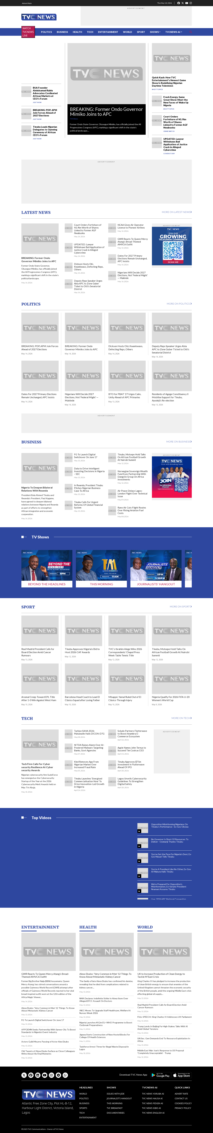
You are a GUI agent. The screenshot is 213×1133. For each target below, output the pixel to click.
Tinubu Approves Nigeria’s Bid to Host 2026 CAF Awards (82, 650)
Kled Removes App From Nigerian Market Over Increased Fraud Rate (86, 764)
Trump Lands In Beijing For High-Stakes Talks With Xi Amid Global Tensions (162, 1027)
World (127, 32)
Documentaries (115, 1112)
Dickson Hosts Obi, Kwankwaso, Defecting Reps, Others (88, 267)
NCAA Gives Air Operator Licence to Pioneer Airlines (131, 226)
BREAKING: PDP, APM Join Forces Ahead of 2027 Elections (45, 113)
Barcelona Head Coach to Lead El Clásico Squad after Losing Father (82, 698)
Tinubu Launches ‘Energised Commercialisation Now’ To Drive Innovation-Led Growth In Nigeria (89, 782)
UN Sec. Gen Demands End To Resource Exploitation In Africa (163, 1039)
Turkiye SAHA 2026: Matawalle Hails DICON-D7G (89, 732)
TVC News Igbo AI (151, 1108)
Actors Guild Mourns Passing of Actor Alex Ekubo (45, 1041)
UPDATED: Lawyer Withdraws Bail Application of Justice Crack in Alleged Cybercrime (175, 144)
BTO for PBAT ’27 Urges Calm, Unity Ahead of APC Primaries (124, 396)
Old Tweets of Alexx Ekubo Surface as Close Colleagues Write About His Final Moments (48, 1052)
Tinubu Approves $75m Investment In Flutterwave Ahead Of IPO (131, 764)
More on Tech (181, 717)
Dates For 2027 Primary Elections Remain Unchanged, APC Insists (132, 258)
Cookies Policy (183, 1103)
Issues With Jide (115, 1093)
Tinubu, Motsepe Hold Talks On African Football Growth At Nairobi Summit (132, 457)
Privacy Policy (183, 1108)
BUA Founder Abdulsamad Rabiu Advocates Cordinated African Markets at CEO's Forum (45, 93)
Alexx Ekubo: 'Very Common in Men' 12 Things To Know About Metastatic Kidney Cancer (48, 1009)
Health (77, 32)
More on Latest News (177, 211)
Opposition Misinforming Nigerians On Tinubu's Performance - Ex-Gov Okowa (169, 825)
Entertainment (108, 32)
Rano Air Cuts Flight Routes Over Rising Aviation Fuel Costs (132, 510)
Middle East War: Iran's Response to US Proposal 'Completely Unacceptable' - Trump (160, 1051)
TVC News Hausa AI (152, 1098)
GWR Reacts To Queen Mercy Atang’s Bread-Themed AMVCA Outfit (133, 242)
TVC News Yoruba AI (153, 1093)
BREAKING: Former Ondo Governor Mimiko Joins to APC (106, 111)
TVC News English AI (153, 1112)
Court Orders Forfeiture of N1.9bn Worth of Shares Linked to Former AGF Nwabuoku (175, 122)
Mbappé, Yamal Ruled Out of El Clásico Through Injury (124, 698)
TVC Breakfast (114, 1108)
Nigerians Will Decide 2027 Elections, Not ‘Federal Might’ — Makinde (133, 275)
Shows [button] (154, 32)
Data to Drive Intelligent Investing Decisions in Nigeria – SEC (89, 471)
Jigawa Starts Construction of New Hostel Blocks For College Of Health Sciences (104, 1035)
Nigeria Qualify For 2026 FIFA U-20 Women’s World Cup (170, 698)
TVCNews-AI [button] (172, 32)
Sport (141, 32)
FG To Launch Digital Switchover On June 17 (85, 456)
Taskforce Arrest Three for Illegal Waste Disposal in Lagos (104, 1048)
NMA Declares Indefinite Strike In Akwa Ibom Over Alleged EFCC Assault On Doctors (103, 999)
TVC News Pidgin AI (152, 1103)
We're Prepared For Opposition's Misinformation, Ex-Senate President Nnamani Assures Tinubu (168, 887)
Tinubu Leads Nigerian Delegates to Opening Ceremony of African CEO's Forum (45, 130)
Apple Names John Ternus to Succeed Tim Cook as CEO (132, 749)
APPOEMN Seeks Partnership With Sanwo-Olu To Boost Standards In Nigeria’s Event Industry (48, 1030)
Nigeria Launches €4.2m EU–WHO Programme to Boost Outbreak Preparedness (105, 1023)
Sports (83, 1108)
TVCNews (74, 119)
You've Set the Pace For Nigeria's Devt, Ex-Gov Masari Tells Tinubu (171, 855)
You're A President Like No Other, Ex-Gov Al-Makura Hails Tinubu (171, 870)
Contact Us (181, 1098)
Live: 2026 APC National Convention (168, 899)
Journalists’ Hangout (156, 584)
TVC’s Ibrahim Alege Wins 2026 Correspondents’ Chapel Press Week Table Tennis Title (125, 652)
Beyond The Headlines (47, 584)
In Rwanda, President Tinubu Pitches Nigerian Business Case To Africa (88, 488)
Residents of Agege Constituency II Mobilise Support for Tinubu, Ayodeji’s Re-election (170, 397)
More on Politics (179, 303)
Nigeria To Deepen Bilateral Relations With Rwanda (37, 489)
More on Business (179, 441)
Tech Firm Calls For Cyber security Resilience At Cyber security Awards (37, 767)
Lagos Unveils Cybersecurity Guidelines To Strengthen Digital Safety (132, 781)
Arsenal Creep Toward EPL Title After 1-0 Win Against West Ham (38, 698)
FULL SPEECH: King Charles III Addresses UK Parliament (164, 1017)
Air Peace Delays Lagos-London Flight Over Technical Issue (132, 493)
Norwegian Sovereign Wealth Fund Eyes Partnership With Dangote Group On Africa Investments (133, 475)
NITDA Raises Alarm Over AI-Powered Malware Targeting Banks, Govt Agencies (89, 748)
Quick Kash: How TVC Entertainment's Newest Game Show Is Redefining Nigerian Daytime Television (169, 81)
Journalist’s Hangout (119, 1098)
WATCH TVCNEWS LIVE (28, 32)
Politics (46, 32)
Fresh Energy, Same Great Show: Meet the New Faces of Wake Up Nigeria (175, 101)
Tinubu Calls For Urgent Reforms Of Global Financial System (88, 505)
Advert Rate (27, 3)
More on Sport (181, 606)
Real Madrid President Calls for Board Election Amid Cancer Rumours (37, 652)
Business (62, 32)
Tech (90, 32)
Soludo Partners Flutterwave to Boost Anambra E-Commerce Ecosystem (132, 733)
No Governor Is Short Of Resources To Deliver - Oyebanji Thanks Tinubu (169, 840)
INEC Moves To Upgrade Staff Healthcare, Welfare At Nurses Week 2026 (105, 1011)
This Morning (101, 584)
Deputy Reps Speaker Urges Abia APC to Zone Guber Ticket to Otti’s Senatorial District (88, 284)
